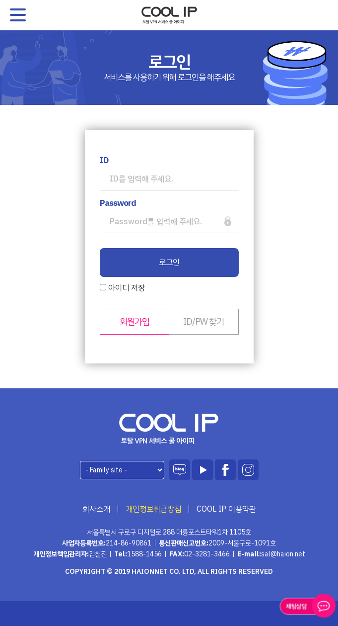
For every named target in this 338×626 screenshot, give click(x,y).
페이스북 (225, 469)
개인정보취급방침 (153, 509)
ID (104, 161)
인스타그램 (248, 469)
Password (118, 203)
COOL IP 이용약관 (226, 509)
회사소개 (96, 509)
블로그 (179, 469)
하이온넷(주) (169, 429)
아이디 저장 (122, 288)
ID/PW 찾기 (203, 321)
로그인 (169, 262)
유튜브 (202, 469)
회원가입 (134, 321)
